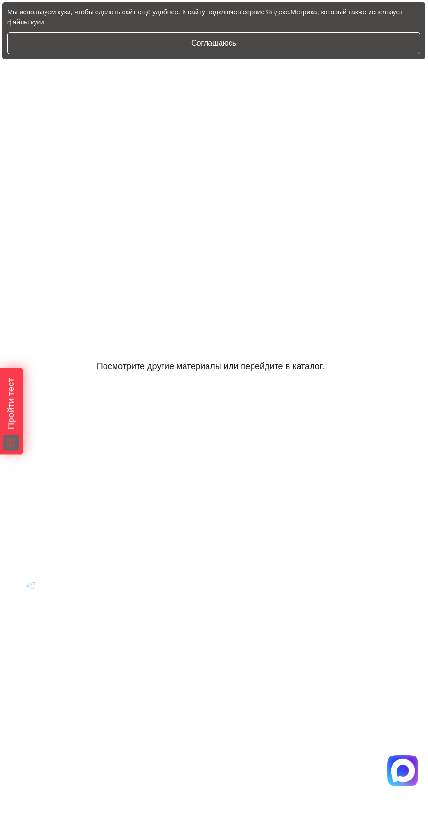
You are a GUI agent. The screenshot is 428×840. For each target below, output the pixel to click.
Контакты (341, 539)
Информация (348, 460)
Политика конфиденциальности (259, 765)
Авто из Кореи (241, 460)
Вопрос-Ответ (349, 486)
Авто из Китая (241, 512)
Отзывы (337, 512)
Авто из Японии (245, 486)
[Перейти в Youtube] (30, 590)
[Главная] (38, 459)
